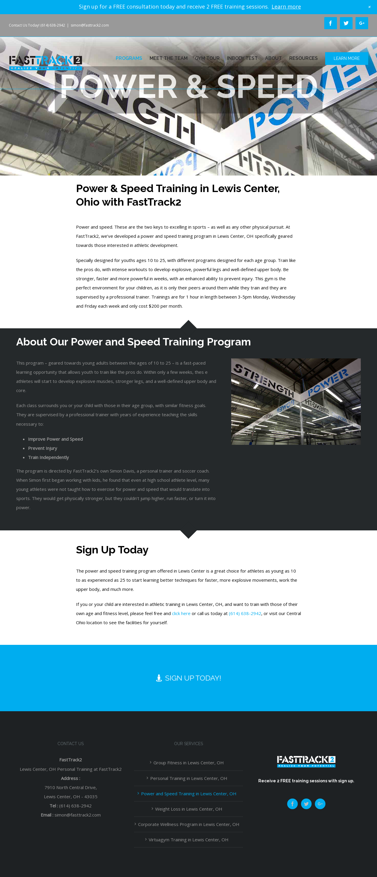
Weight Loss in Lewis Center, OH (188, 809)
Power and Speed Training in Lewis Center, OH (189, 793)
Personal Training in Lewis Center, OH (188, 778)
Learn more (286, 6)
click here (181, 613)
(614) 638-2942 (245, 613)
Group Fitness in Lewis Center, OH (188, 762)
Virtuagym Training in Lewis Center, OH (189, 839)
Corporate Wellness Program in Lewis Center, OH (188, 824)
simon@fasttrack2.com (90, 25)
